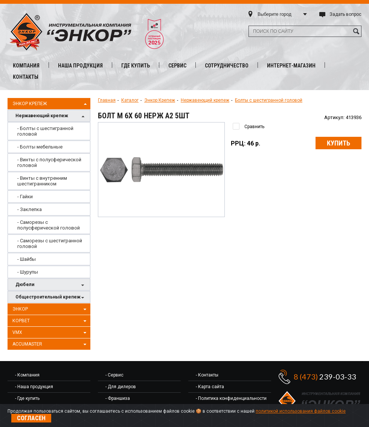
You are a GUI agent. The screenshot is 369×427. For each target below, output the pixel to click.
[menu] (49, 200)
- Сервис (114, 375)
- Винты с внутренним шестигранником (42, 181)
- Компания (27, 375)
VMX (50, 333)
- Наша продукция (34, 386)
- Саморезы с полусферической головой (48, 225)
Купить (338, 143)
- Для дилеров (120, 386)
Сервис (177, 66)
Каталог (130, 100)
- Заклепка (29, 209)
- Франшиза (117, 398)
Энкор (50, 309)
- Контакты (207, 375)
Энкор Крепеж (50, 104)
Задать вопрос (345, 14)
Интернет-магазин (291, 66)
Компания (26, 66)
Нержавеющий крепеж (50, 116)
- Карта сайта (210, 386)
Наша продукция (80, 66)
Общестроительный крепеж (50, 297)
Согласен (31, 418)
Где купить (135, 66)
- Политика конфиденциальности (231, 398)
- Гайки (25, 196)
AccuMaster (50, 344)
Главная (107, 100)
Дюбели (50, 285)
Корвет (50, 321)
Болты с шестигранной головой (268, 100)
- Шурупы (27, 272)
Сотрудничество (227, 66)
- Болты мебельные (40, 147)
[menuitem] (49, 131)
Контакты (25, 77)
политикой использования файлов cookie (301, 411)
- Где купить (27, 398)
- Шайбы (26, 259)
